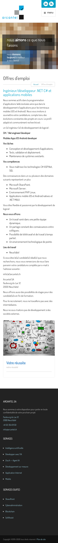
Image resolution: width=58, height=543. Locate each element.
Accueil (36, 84)
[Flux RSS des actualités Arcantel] (51, 4)
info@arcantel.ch (10, 429)
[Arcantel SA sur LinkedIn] (45, 4)
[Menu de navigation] (48, 13)
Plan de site (41, 539)
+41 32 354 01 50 (9, 424)
